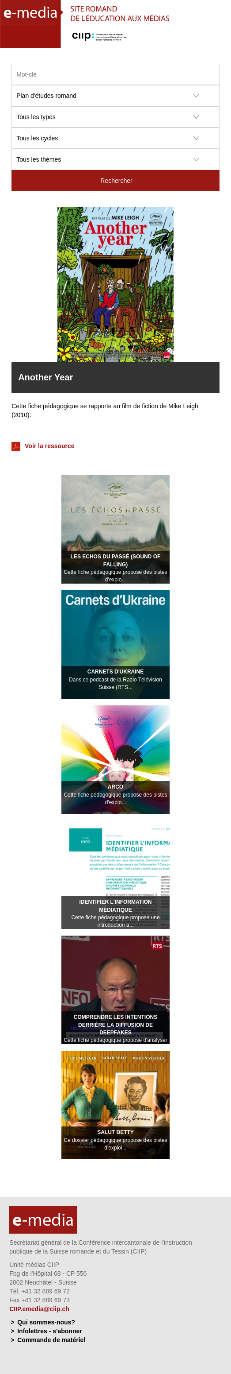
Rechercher (116, 180)
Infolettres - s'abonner (49, 1331)
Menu (219, 40)
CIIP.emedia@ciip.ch (39, 1308)
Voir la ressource (42, 446)
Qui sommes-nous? (46, 1322)
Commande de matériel (51, 1339)
